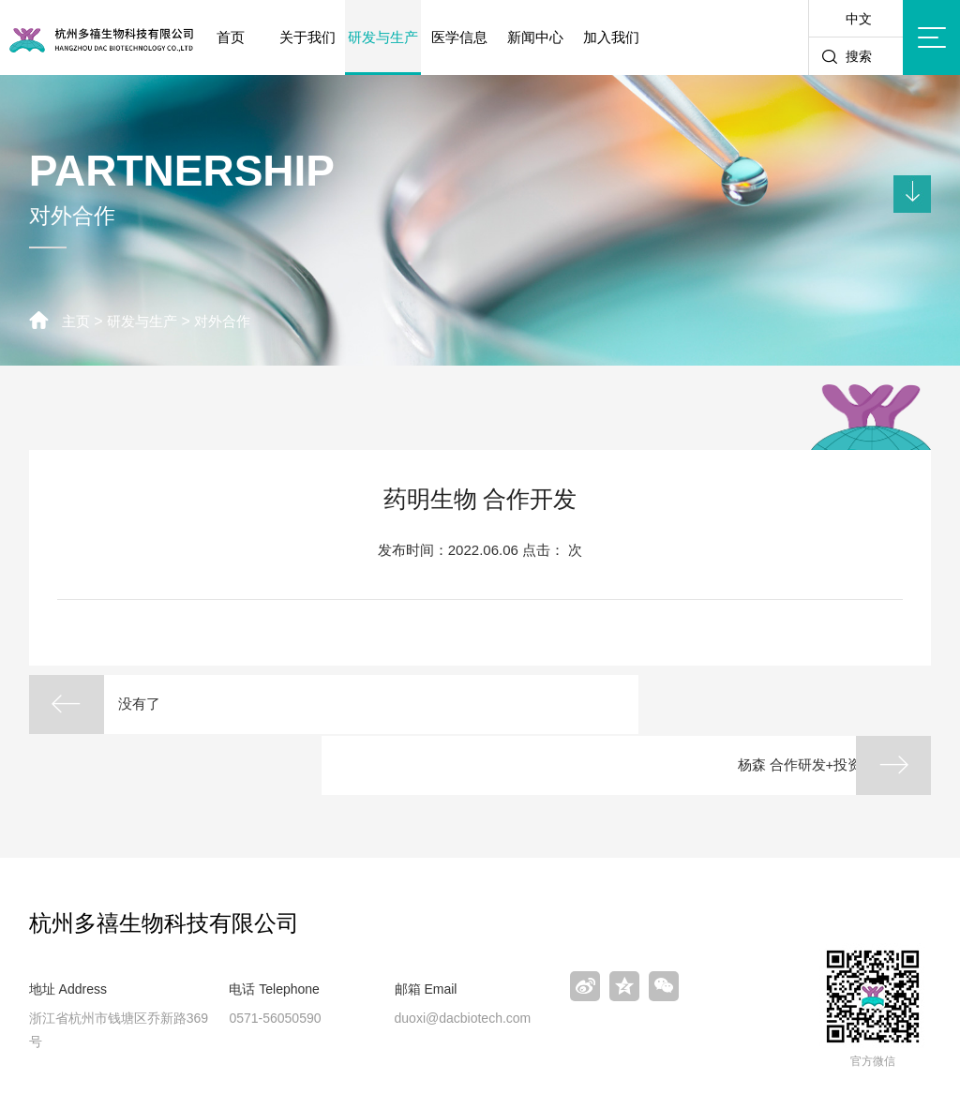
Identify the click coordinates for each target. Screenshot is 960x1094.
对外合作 (231, 321)
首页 (231, 37)
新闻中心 (535, 37)
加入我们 (611, 37)
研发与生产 (383, 37)
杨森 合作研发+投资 (765, 704)
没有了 (153, 704)
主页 (77, 321)
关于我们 (307, 37)
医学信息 (459, 37)
